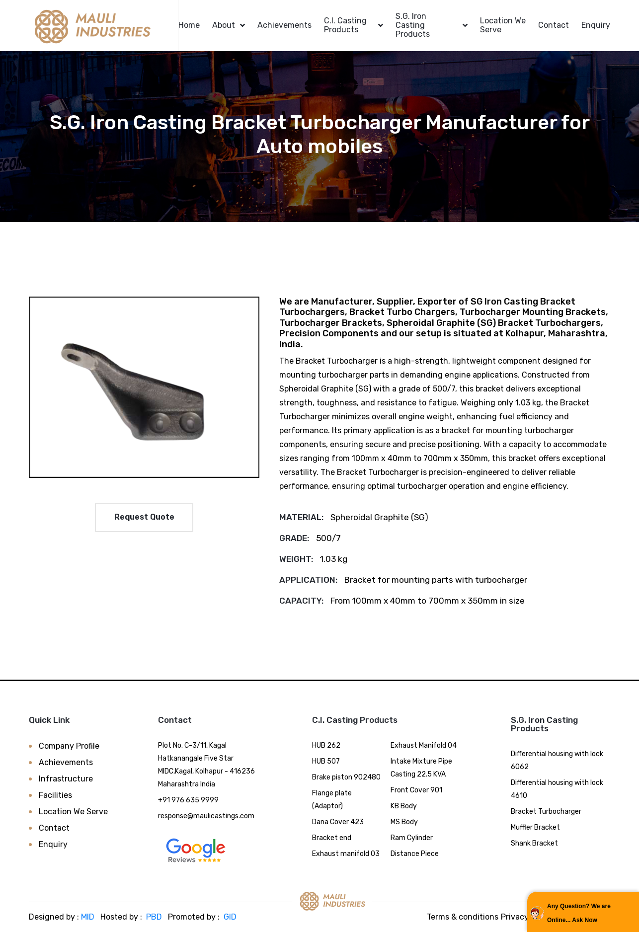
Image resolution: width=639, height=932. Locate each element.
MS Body (404, 822)
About (223, 25)
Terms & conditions (462, 917)
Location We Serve (503, 25)
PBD (154, 917)
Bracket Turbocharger (546, 811)
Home (189, 25)
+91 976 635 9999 (188, 800)
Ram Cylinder (412, 838)
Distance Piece (415, 854)
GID (229, 917)
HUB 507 (326, 761)
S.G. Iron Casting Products (413, 25)
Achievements (284, 25)
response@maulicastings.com (206, 816)
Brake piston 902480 (346, 777)
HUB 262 (326, 745)
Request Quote (144, 517)
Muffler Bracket (535, 827)
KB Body (404, 806)
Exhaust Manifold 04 (424, 745)
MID (87, 917)
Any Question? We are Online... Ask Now (579, 913)
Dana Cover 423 (338, 822)
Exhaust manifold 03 (346, 854)
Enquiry (595, 25)
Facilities (55, 795)
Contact (553, 25)
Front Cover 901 (416, 790)
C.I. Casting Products (345, 25)
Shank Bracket (534, 843)
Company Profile (69, 746)
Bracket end (331, 838)
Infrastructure (66, 778)
